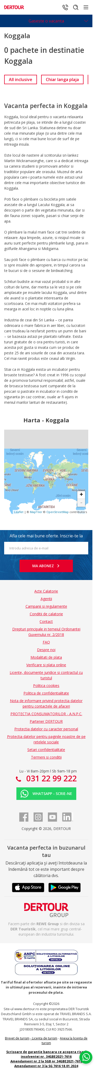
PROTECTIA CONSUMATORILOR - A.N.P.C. (46, 713)
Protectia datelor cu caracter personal (46, 728)
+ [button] (81, 495)
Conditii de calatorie (46, 613)
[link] (20, 79)
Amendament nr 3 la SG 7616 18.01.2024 (46, 1066)
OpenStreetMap (57, 512)
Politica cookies (46, 685)
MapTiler (36, 512)
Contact (46, 621)
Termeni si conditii (46, 757)
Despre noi (46, 649)
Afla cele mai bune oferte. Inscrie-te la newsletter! (46, 537)
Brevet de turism (17, 1038)
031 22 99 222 (50, 778)
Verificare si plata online (46, 664)
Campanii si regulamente (46, 606)
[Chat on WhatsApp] (85, 1057)
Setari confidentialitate (46, 749)
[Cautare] (76, 7)
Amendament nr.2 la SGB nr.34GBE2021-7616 (46, 1061)
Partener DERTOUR (46, 721)
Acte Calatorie (46, 591)
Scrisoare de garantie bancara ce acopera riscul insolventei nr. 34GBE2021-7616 (46, 1054)
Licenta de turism (44, 1038)
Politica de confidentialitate (46, 693)
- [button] (81, 503)
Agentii (46, 598)
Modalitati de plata (46, 657)
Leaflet (18, 512)
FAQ (46, 642)
